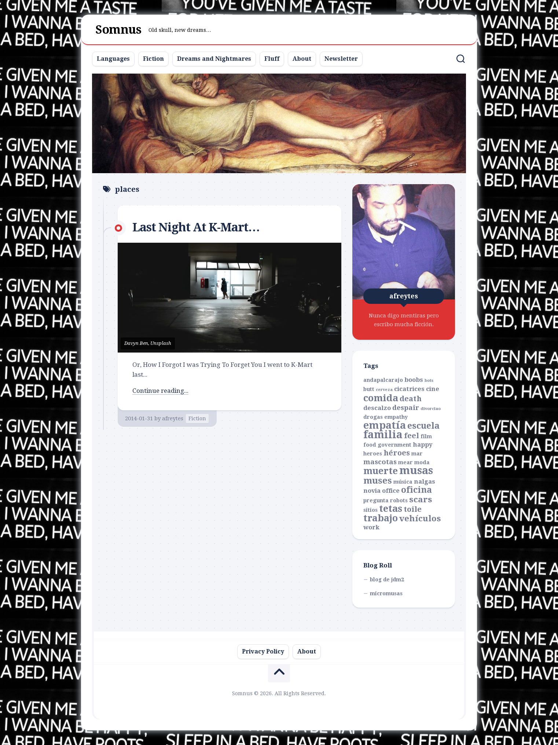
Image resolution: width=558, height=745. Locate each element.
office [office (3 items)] (391, 490)
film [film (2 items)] (426, 436)
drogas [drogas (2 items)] (373, 417)
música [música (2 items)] (402, 482)
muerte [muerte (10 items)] (380, 471)
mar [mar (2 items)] (417, 454)
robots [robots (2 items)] (399, 500)
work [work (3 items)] (371, 527)
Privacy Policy (263, 651)
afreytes (172, 418)
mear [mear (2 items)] (405, 462)
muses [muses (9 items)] (377, 480)
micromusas (386, 593)
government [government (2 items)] (394, 445)
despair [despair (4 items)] (405, 407)
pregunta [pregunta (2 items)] (376, 500)
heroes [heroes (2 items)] (372, 454)
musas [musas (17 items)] (416, 470)
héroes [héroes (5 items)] (396, 452)
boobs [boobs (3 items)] (413, 379)
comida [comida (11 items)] (380, 397)
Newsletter (341, 58)
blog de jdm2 (387, 579)
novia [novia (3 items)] (372, 490)
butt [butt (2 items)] (368, 389)
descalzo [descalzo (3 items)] (377, 408)
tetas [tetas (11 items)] (390, 508)
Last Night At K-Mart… (196, 227)
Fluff (271, 58)
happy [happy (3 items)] (423, 444)
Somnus (118, 30)
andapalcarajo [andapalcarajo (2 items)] (383, 380)
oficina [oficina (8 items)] (416, 490)
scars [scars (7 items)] (420, 499)
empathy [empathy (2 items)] (396, 417)
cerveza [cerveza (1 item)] (384, 389)
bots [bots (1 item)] (429, 380)
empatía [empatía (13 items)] (384, 425)
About (302, 58)
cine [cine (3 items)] (432, 388)
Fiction (153, 58)
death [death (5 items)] (411, 398)
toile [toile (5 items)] (413, 509)
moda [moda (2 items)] (422, 462)
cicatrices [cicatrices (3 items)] (409, 388)
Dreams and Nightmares (214, 58)
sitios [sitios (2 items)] (370, 510)
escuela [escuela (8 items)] (423, 426)
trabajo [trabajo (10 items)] (380, 518)
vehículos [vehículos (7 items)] (420, 518)
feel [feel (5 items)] (411, 435)
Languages (113, 58)
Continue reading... (160, 390)
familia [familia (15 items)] (383, 435)
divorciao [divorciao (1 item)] (431, 408)
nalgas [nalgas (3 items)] (424, 481)
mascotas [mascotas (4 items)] (380, 462)
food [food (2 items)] (369, 445)
